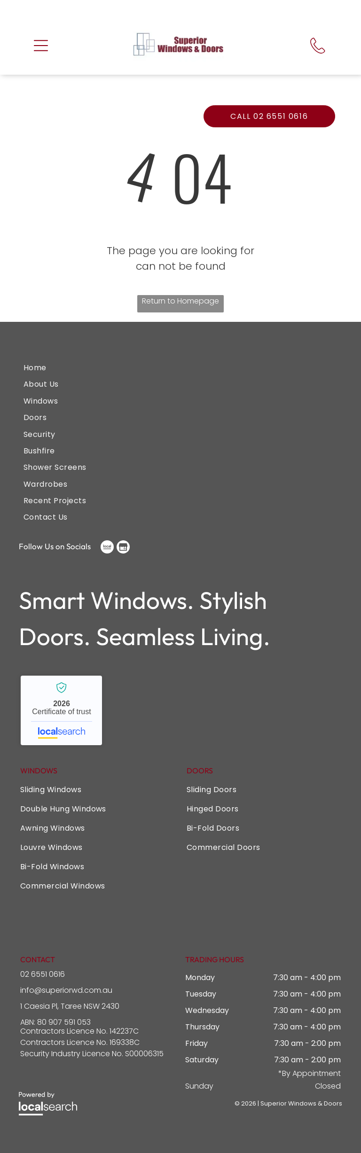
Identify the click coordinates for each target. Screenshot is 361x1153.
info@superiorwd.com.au (66, 989)
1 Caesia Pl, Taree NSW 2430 (69, 1005)
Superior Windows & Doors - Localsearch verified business (61, 710)
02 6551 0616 (42, 973)
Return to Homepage (180, 300)
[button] (41, 45)
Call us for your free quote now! (174, 10)
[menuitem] (180, 367)
